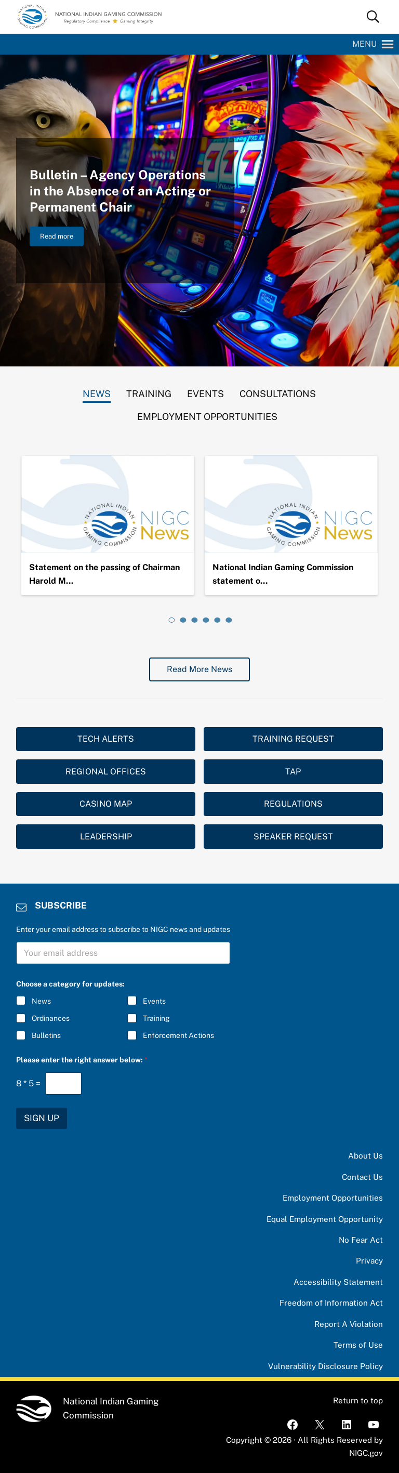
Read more (62, 238)
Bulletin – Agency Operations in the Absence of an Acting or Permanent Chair (120, 190)
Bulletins (46, 1035)
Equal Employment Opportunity (325, 1219)
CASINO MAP (105, 804)
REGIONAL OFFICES (105, 772)
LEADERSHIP (106, 836)
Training (156, 1018)
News (41, 1001)
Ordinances (51, 1018)
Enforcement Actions (178, 1035)
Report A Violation (348, 1324)
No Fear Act (361, 1239)
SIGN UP (41, 1118)
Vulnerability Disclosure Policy (325, 1366)
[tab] (97, 391)
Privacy (369, 1260)
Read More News (199, 669)
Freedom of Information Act (331, 1302)
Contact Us (362, 1177)
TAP (293, 772)
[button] (364, 44)
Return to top (358, 1400)
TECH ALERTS (105, 739)
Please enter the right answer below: (82, 1060)
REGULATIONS (293, 804)
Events (154, 1001)
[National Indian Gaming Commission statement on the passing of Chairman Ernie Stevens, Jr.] (291, 504)
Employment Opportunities (333, 1197)
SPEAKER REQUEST (293, 836)
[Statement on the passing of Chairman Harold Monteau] (107, 504)
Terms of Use (358, 1344)
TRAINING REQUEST (293, 739)
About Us (365, 1155)
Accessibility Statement (338, 1282)
